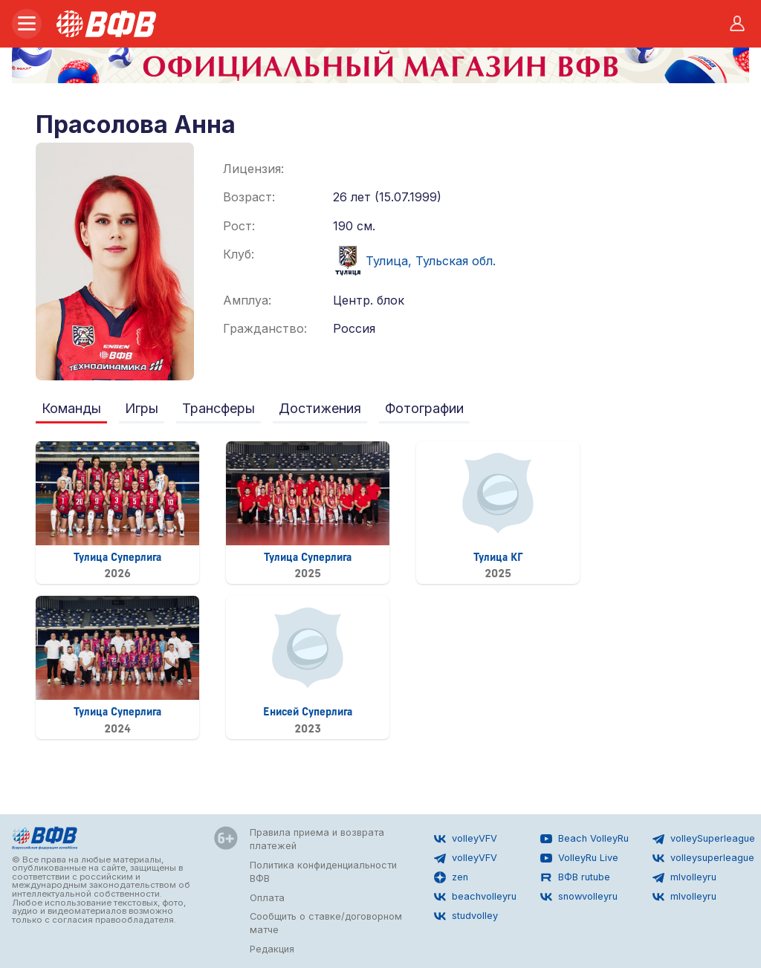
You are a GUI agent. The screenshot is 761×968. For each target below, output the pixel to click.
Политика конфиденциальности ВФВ (323, 872)
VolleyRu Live (579, 858)
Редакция (272, 949)
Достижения (320, 408)
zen (451, 877)
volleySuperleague (703, 839)
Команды (71, 408)
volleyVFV (465, 839)
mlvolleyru (684, 877)
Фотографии (424, 408)
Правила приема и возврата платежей (317, 839)
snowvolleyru (579, 897)
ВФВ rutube (575, 877)
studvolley (466, 916)
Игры (141, 408)
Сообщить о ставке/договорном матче (326, 923)
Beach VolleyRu (584, 839)
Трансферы (218, 408)
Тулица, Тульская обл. (414, 261)
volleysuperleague (703, 858)
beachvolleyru (475, 897)
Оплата (267, 897)
